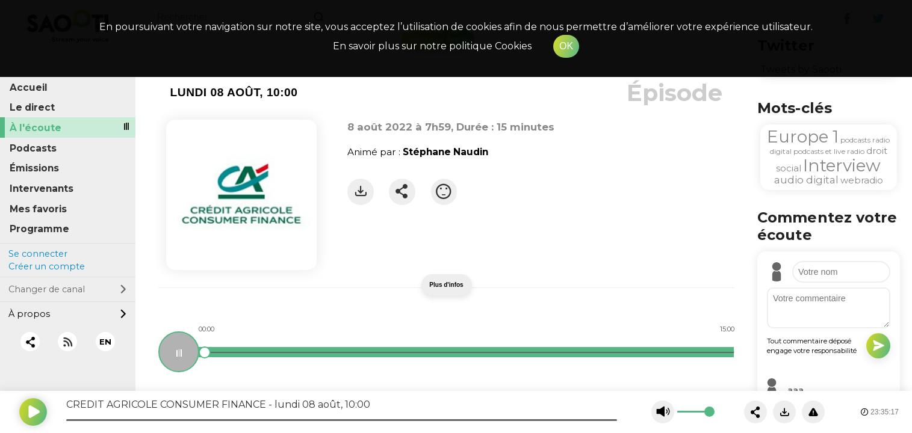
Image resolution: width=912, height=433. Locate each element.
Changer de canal (67, 289)
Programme (39, 229)
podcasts (855, 139)
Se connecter (37, 253)
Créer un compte (46, 266)
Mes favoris (38, 209)
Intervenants (41, 188)
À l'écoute (35, 128)
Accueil (29, 87)
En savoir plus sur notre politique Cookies (432, 46)
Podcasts (33, 148)
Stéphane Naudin (445, 152)
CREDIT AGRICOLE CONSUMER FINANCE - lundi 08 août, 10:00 (218, 404)
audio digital (806, 180)
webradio (861, 180)
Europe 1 (803, 136)
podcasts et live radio (828, 151)
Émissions (34, 168)
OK (566, 46)
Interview (842, 165)
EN (105, 341)
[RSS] (67, 342)
